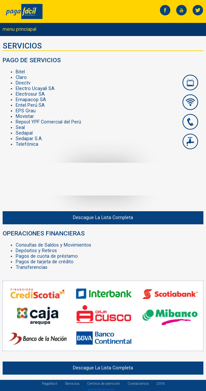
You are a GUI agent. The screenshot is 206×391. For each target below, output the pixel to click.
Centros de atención (103, 384)
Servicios (72, 384)
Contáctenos (138, 384)
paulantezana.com (101, 389)
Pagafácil (49, 384)
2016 (160, 384)
